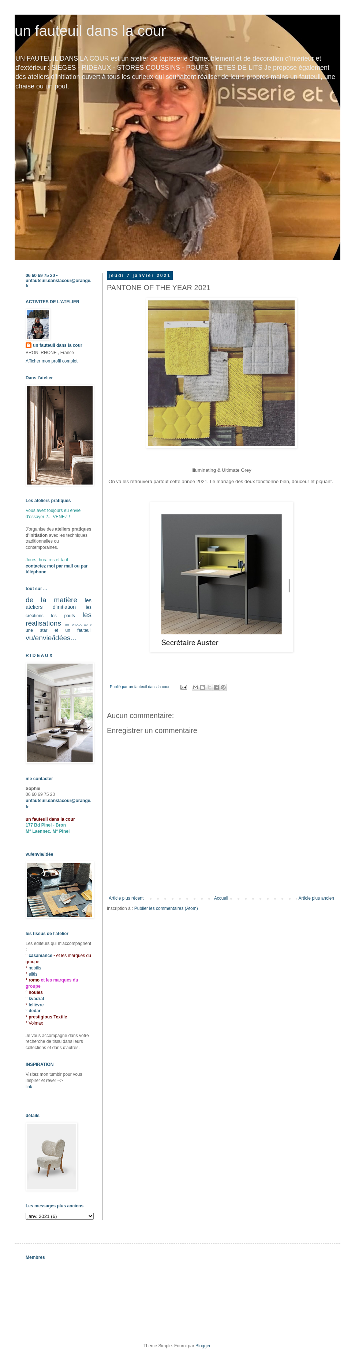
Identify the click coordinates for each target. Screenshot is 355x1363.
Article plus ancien (316, 898)
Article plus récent (126, 898)
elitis (33, 974)
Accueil (221, 898)
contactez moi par (45, 566)
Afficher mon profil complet (52, 361)
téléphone (36, 571)
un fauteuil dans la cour (90, 31)
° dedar (33, 1010)
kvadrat (36, 998)
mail (68, 566)
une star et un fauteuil (58, 630)
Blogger (202, 1345)
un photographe (78, 624)
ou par (80, 566)
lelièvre (36, 1004)
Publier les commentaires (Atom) (166, 908)
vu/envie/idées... (51, 638)
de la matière (51, 600)
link (29, 1086)
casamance (41, 955)
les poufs (63, 615)
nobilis (35, 968)
